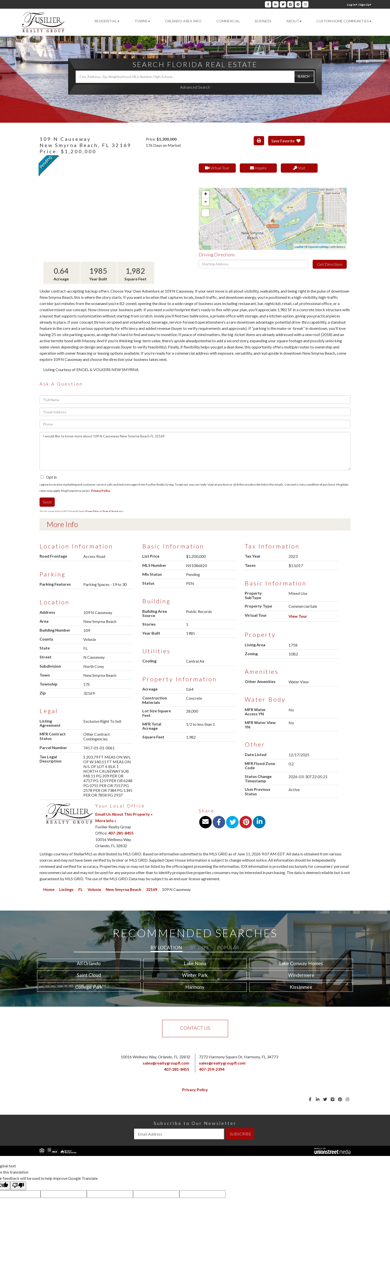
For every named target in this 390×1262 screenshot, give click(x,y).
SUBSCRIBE (240, 1133)
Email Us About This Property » (124, 814)
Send (47, 501)
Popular (228, 947)
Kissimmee (301, 987)
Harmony (194, 987)
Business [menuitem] (263, 21)
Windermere (301, 975)
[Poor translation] (18, 1185)
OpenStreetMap (318, 246)
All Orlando (89, 963)
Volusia (94, 889)
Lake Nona (195, 963)
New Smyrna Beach (123, 889)
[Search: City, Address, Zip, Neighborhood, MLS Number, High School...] (195, 77)
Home (48, 889)
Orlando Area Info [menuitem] (183, 21)
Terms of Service (110, 511)
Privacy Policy (100, 491)
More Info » (105, 820)
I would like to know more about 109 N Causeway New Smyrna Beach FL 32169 (195, 451)
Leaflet (299, 246)
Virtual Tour (217, 167)
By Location (166, 947)
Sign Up (365, 4)
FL (80, 889)
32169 (151, 889)
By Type (199, 947)
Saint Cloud (89, 975)
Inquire (258, 167)
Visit (299, 167)
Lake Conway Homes (301, 963)
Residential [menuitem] (107, 21)
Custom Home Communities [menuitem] (343, 21)
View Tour (298, 616)
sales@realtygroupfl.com (166, 1063)
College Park (88, 987)
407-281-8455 (121, 833)
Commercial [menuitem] (228, 21)
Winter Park (195, 975)
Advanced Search (195, 87)
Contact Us (195, 1028)
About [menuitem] (293, 21)
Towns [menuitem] (142, 21)
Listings (66, 889)
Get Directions (329, 264)
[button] (304, 77)
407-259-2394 (211, 1069)
